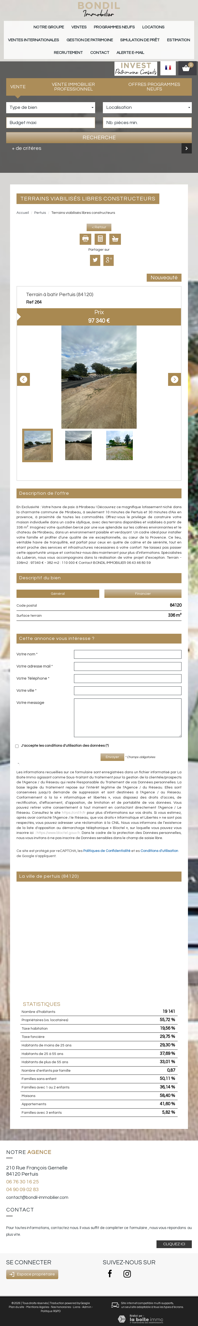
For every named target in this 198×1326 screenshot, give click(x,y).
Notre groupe (30, 26)
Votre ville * (26, 684)
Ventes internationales (159, 26)
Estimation (116, 36)
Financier (143, 587)
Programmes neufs (87, 26)
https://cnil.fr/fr (74, 806)
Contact (172, 36)
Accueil (22, 206)
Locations (121, 26)
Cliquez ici (174, 1237)
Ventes (56, 26)
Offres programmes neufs (154, 80)
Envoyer (112, 750)
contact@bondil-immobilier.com (37, 1191)
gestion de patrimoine (38, 36)
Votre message (30, 696)
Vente (18, 80)
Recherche (99, 131)
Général (58, 587)
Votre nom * (27, 648)
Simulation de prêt (82, 36)
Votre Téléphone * (33, 672)
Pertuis (40, 206)
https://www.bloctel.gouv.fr (58, 826)
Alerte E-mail (99, 47)
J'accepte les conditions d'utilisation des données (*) (65, 739)
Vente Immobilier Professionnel (73, 80)
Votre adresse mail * (34, 660)
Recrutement (145, 36)
